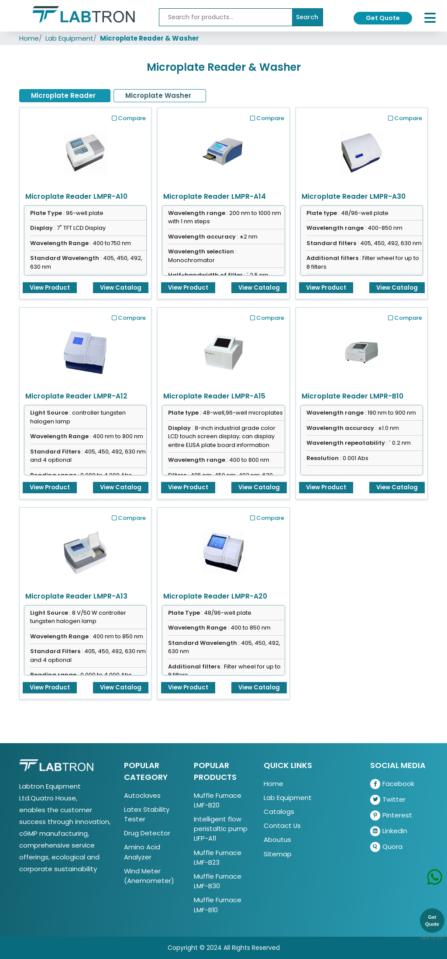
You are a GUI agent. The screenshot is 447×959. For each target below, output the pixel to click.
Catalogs (279, 811)
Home (29, 38)
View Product (50, 288)
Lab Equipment (69, 38)
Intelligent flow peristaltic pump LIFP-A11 (221, 828)
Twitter (388, 800)
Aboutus (277, 839)
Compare (129, 118)
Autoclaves (142, 795)
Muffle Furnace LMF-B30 (217, 881)
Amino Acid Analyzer (142, 851)
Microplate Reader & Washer (149, 38)
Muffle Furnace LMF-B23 (217, 857)
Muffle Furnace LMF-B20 (217, 800)
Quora (386, 847)
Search (307, 17)
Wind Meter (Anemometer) (149, 875)
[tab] (64, 95)
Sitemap (278, 854)
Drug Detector (147, 833)
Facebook (392, 784)
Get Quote (383, 18)
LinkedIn (388, 831)
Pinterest (391, 815)
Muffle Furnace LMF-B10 (217, 904)
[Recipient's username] (225, 17)
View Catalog (120, 288)
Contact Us (282, 825)
